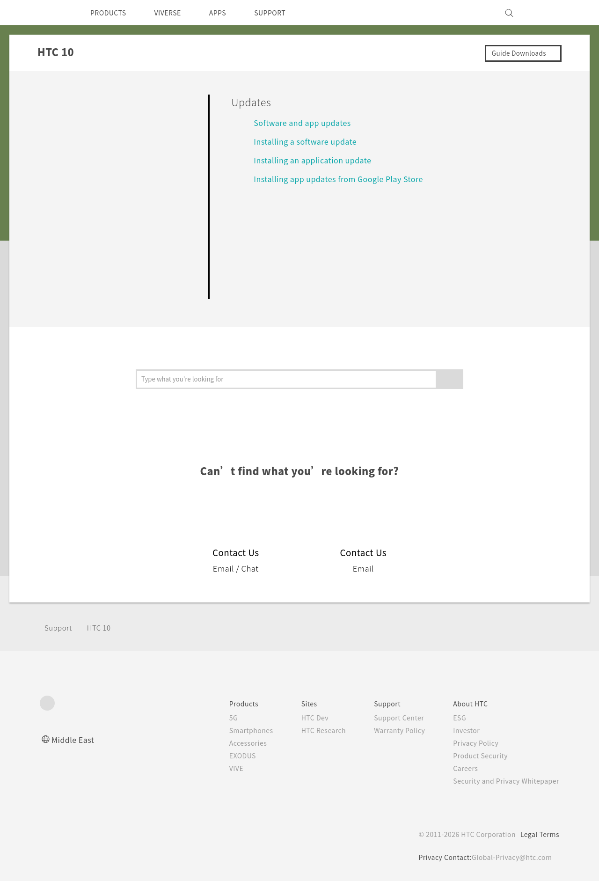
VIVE (218, 768)
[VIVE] (547, 13)
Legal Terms (538, 834)
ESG (452, 717)
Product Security (474, 755)
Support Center (389, 717)
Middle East (74, 739)
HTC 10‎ (102, 627)
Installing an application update (317, 159)
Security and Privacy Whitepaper (502, 781)
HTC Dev (300, 717)
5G (214, 717)
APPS (230, 12)
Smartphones (233, 730)
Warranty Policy (389, 730)
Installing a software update (309, 141)
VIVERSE (176, 12)
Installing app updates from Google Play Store (346, 178)
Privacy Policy (469, 743)
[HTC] (51, 12)
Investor (459, 730)
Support (59, 627)
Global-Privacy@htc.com (510, 857)
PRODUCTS (110, 12)
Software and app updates (306, 122)
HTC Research (309, 730)
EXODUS (225, 755)
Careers (458, 768)
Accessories (230, 743)
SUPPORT (286, 12)
